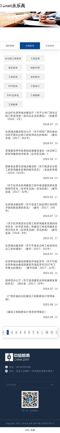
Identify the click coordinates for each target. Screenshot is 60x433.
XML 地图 (30, 430)
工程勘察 (35, 95)
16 (47, 332)
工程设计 (35, 86)
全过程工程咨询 (13, 58)
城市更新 (10, 46)
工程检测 (13, 104)
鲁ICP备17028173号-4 (43, 423)
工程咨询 (13, 77)
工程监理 (35, 58)
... (42, 332)
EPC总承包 (13, 95)
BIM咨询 (35, 77)
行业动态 (50, 46)
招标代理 (35, 67)
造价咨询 (13, 67)
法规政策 (30, 46)
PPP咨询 (13, 86)
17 (52, 332)
